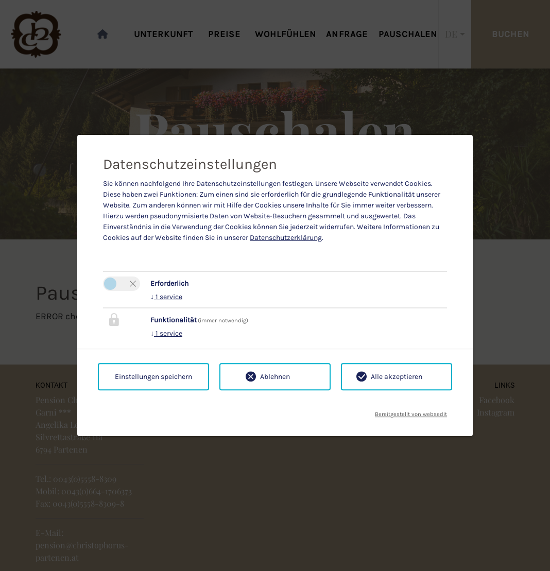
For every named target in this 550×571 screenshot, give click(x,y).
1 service (166, 296)
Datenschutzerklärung (286, 237)
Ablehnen (275, 376)
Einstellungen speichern (153, 376)
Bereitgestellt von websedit (411, 411)
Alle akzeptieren (396, 376)
